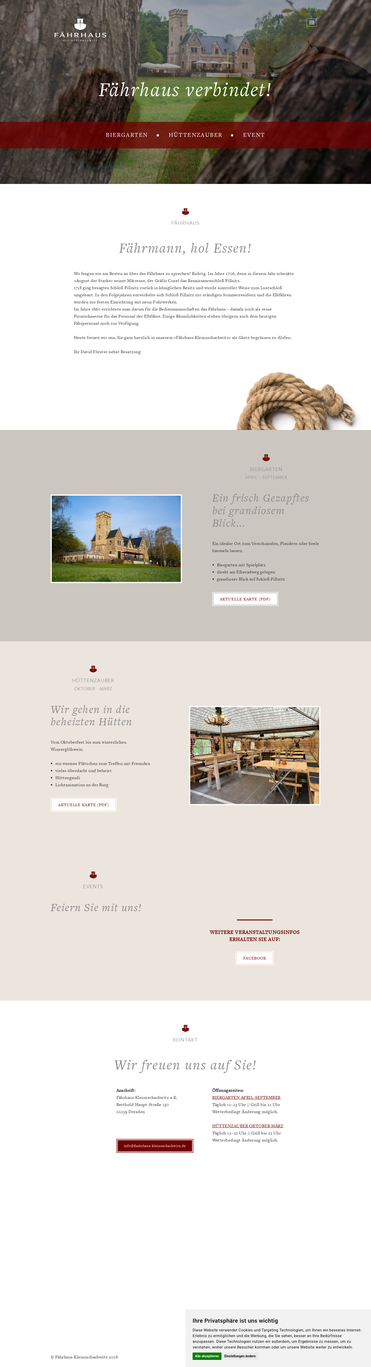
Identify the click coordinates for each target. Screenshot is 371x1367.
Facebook (254, 958)
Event (254, 135)
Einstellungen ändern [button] (240, 1356)
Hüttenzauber (195, 135)
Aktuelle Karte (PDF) (245, 599)
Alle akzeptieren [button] (207, 1356)
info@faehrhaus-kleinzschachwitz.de (155, 1145)
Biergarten (127, 135)
